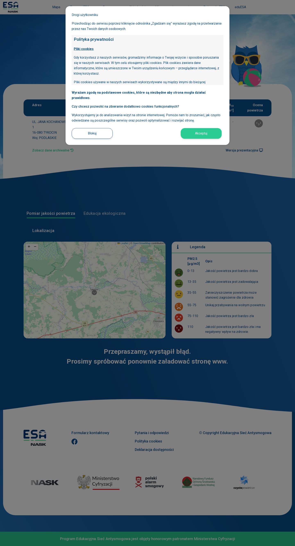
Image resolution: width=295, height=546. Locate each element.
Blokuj (92, 133)
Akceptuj (201, 133)
